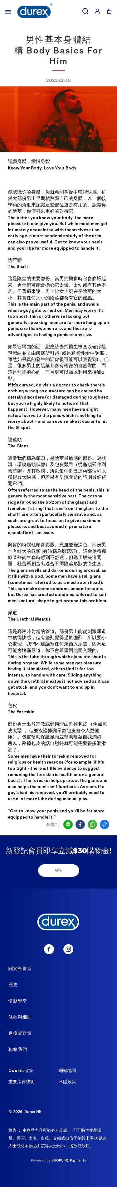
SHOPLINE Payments (68, 1160)
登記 (58, 870)
